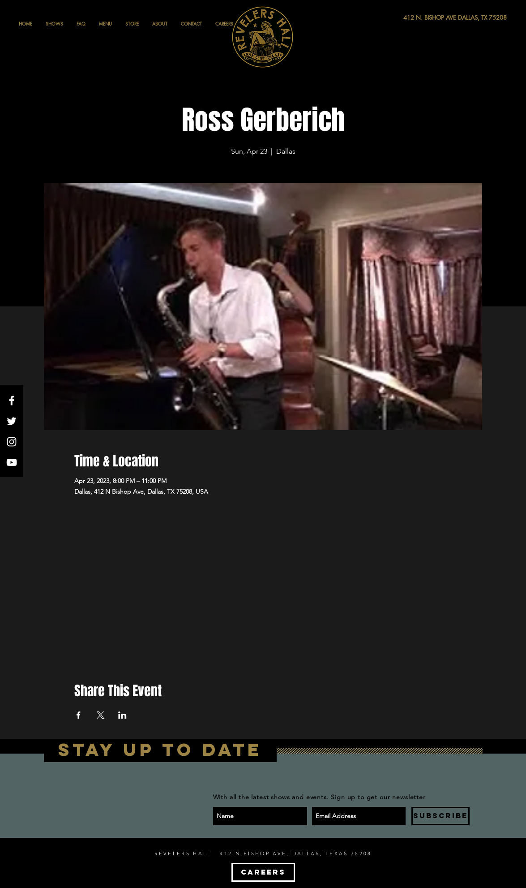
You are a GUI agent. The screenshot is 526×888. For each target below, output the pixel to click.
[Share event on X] (100, 715)
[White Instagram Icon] (11, 441)
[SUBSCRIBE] (440, 816)
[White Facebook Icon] (11, 400)
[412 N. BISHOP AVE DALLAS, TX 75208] (422, 17)
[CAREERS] (263, 872)
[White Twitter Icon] (11, 421)
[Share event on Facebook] (78, 715)
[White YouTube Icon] (11, 462)
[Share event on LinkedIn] (122, 715)
